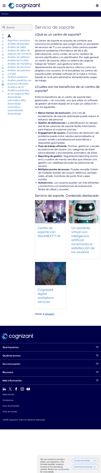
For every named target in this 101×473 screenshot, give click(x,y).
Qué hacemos (11, 347)
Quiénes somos (11, 355)
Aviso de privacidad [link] (11, 406)
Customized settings (83, 467)
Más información (12, 380)
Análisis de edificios (19, 57)
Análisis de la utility (18, 60)
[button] (97, 5)
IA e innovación (11, 363)
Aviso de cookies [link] (10, 411)
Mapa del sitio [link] (8, 394)
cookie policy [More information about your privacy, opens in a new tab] (63, 469)
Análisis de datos (17, 47)
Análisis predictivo (18, 77)
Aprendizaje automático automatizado (15, 107)
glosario (49, 313)
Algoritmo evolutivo (19, 40)
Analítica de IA (16, 87)
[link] (24, 6)
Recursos (8, 372)
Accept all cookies (82, 460)
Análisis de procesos (19, 67)
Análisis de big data (18, 43)
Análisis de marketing (20, 63)
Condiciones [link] (8, 400)
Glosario (5, 14)
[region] (69, 464)
